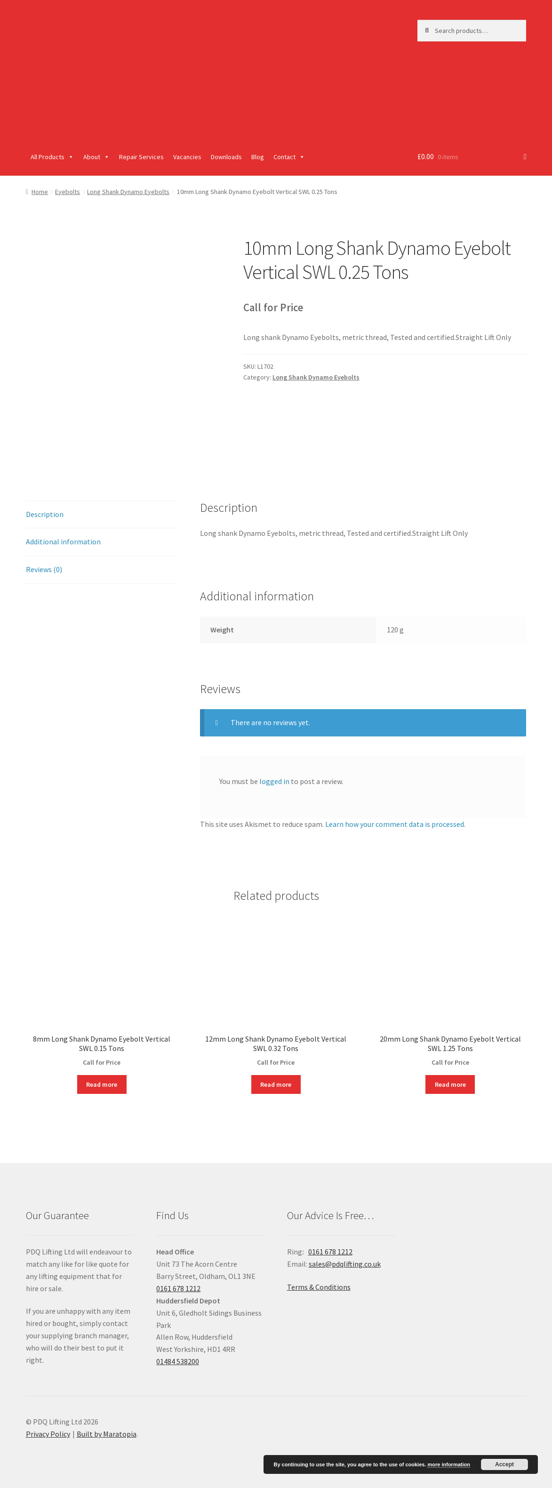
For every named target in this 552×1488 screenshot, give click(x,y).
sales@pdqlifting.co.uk (345, 1264)
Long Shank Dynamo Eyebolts (128, 191)
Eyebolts (67, 191)
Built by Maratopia (106, 1434)
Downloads (226, 157)
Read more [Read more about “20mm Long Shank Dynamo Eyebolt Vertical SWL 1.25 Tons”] (450, 1084)
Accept (504, 1464)
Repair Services (141, 157)
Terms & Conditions (319, 1287)
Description (45, 514)
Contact (289, 157)
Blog (257, 157)
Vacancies (187, 157)
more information (448, 1464)
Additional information (63, 541)
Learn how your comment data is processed (394, 824)
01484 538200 (177, 1361)
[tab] (102, 515)
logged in (274, 781)
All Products (52, 157)
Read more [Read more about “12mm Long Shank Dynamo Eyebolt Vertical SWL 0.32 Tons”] (275, 1084)
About (96, 157)
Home (40, 191)
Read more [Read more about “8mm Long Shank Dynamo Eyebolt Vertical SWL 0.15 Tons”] (101, 1084)
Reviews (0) (44, 569)
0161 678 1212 (178, 1288)
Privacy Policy (48, 1434)
